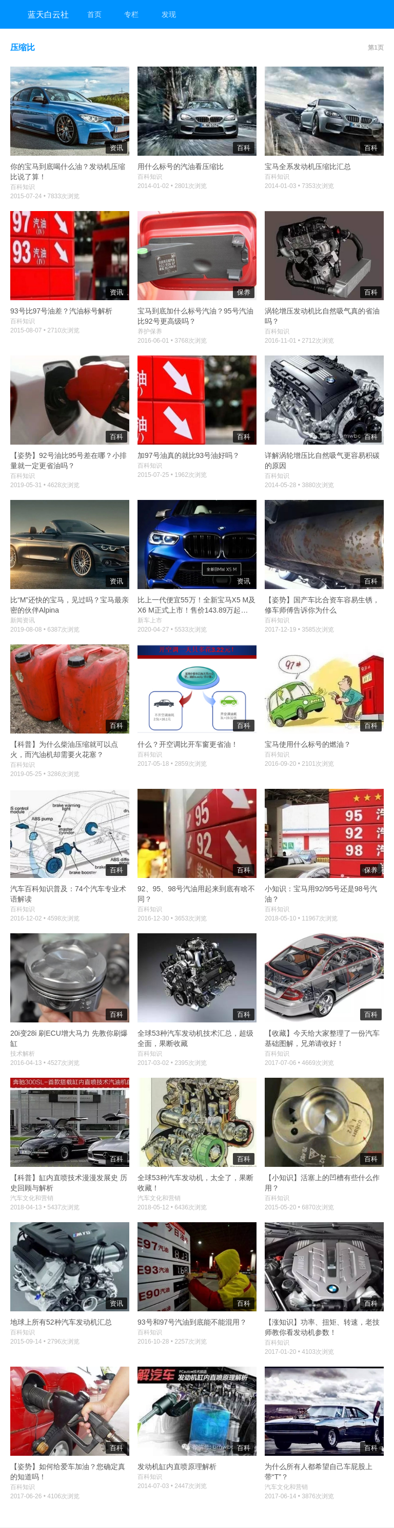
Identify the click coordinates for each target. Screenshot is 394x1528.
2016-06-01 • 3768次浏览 (172, 340)
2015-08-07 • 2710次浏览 (45, 330)
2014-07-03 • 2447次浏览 (172, 1486)
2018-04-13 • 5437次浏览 (45, 1207)
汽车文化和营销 (31, 1198)
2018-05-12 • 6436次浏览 (172, 1207)
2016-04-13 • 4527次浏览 (45, 1062)
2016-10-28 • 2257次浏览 (172, 1341)
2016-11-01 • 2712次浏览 (299, 340)
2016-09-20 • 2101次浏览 (299, 763)
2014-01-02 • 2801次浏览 (172, 186)
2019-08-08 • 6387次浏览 (45, 629)
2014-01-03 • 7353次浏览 (299, 186)
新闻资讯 (22, 620)
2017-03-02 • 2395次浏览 (172, 1062)
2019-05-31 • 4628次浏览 (45, 485)
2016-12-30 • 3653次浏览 (172, 918)
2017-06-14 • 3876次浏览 (299, 1496)
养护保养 (149, 331)
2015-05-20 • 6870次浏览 (299, 1207)
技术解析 (22, 1053)
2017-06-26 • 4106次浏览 (45, 1496)
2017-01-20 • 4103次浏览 (299, 1351)
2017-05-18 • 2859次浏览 (172, 763)
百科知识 (22, 187)
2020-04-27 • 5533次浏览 (172, 629)
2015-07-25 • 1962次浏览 (172, 474)
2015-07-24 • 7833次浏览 (45, 196)
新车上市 (149, 620)
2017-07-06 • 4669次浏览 (299, 1062)
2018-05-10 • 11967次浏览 (301, 918)
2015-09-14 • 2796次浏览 (45, 1341)
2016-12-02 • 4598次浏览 (45, 918)
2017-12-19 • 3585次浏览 (299, 629)
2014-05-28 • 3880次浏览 (299, 485)
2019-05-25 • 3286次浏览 (45, 774)
